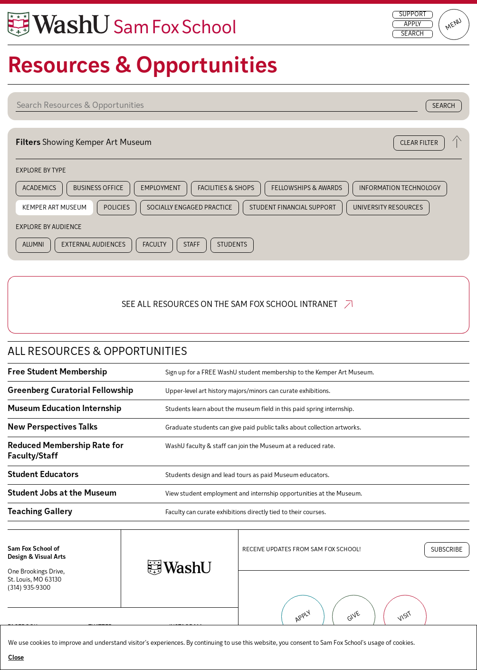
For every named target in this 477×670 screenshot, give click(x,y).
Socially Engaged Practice (189, 208)
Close (16, 658)
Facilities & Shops (226, 188)
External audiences (93, 245)
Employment (161, 188)
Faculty (154, 245)
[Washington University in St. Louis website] (179, 573)
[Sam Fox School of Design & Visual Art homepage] (122, 24)
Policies (117, 208)
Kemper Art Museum (54, 208)
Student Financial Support (292, 208)
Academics (39, 188)
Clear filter (419, 143)
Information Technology (399, 188)
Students (232, 245)
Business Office (98, 188)
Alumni (33, 245)
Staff (191, 245)
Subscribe (447, 550)
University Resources (388, 208)
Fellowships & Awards (306, 188)
